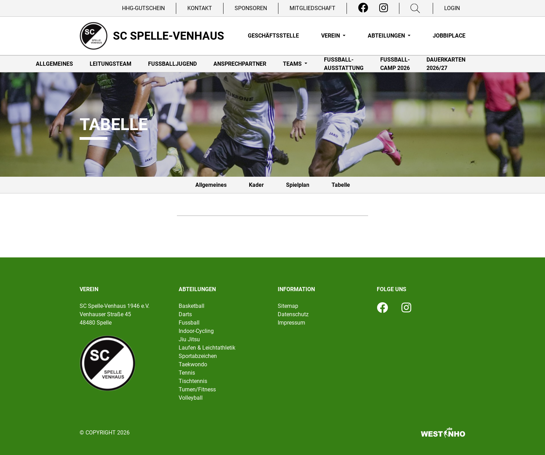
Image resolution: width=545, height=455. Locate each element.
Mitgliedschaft (312, 8)
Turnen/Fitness (197, 389)
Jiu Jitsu (189, 339)
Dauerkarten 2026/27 (445, 63)
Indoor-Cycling (196, 331)
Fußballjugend (172, 64)
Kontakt (199, 8)
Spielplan (297, 185)
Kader (256, 185)
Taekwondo (193, 364)
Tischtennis (193, 381)
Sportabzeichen (198, 356)
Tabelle (341, 185)
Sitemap (288, 306)
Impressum (291, 322)
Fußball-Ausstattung (344, 63)
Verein (331, 35)
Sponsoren (251, 8)
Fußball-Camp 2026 (395, 63)
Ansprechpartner (239, 64)
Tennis (187, 372)
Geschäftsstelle (273, 35)
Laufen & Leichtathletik (207, 347)
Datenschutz (293, 314)
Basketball (191, 306)
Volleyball (191, 397)
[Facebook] (363, 8)
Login (452, 8)
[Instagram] (383, 8)
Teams (293, 64)
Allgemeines (54, 64)
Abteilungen (387, 35)
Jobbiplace (449, 35)
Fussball (189, 322)
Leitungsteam (110, 64)
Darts (185, 314)
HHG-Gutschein (143, 8)
